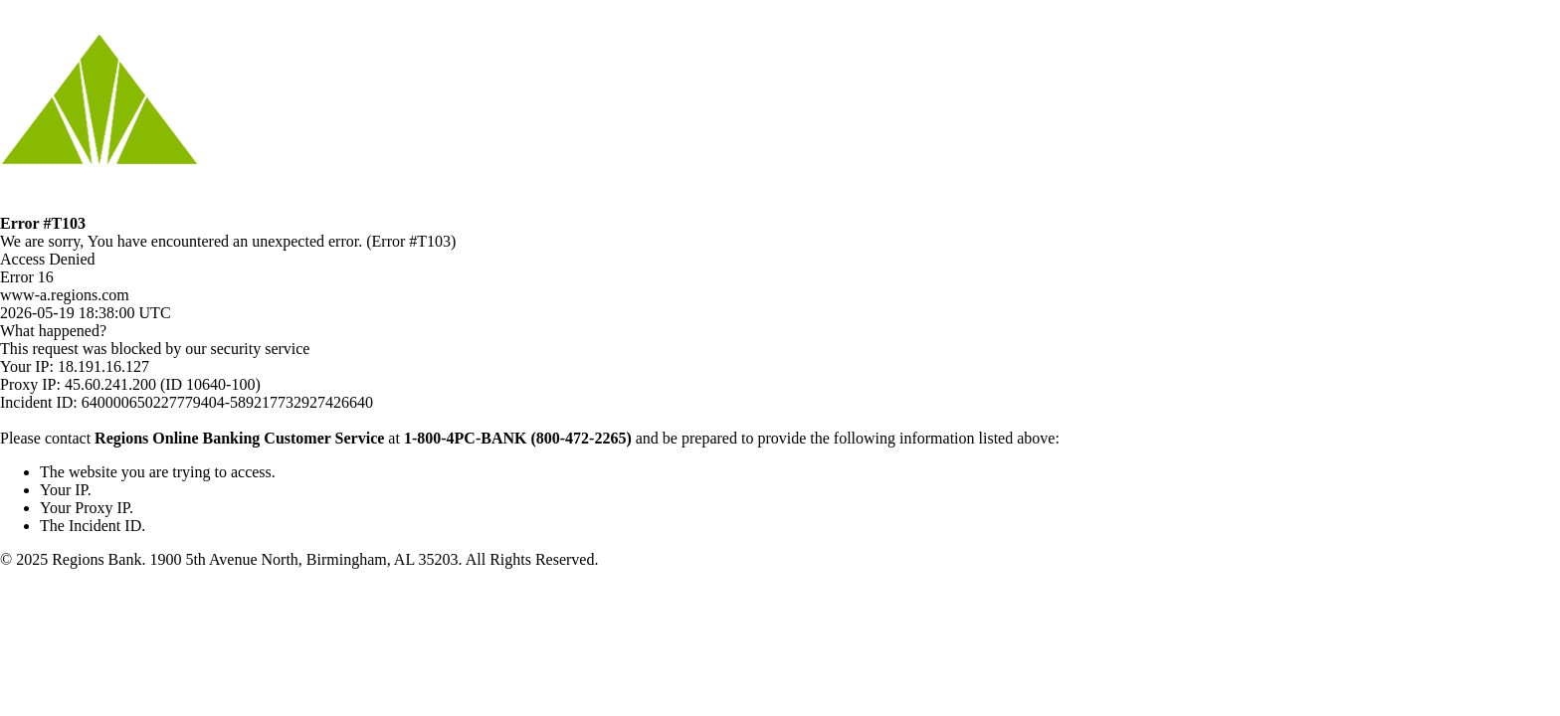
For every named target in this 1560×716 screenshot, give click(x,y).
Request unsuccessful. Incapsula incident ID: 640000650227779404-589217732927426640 (780, 358)
